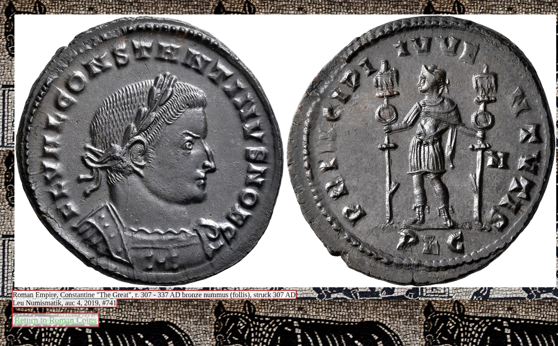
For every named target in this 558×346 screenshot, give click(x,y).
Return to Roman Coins (55, 320)
